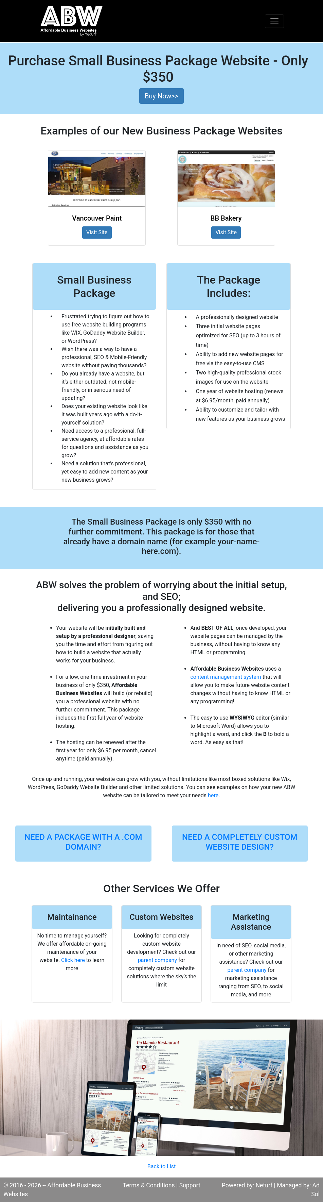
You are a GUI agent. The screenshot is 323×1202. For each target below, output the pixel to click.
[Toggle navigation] (274, 21)
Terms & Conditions (149, 1185)
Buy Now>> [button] (162, 96)
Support (189, 1185)
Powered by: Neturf (247, 1185)
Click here (73, 960)
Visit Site (97, 232)
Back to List (161, 1166)
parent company (157, 960)
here (213, 795)
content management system (225, 677)
